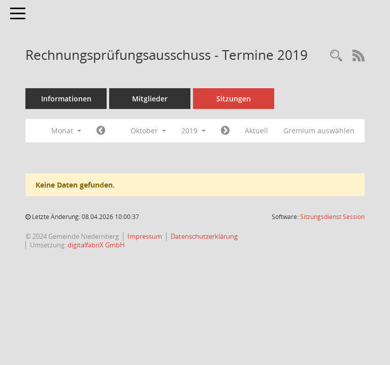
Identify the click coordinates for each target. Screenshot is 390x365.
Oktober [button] (148, 130)
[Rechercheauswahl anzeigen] (336, 56)
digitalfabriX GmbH (96, 244)
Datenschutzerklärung (204, 236)
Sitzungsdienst (332, 216)
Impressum (144, 236)
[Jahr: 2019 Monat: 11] (225, 131)
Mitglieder (150, 98)
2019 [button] (193, 130)
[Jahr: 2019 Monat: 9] (101, 131)
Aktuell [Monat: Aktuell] (256, 130)
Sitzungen (233, 98)
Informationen (66, 98)
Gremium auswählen (318, 130)
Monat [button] (66, 130)
